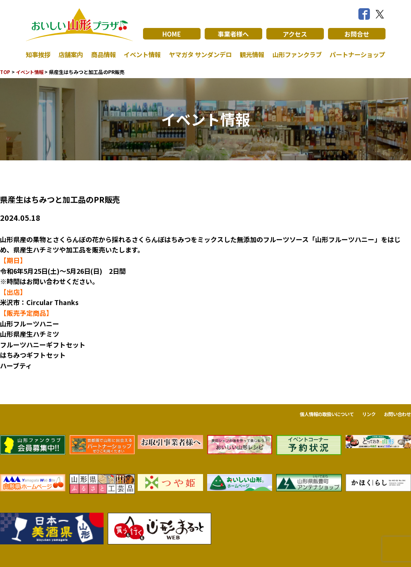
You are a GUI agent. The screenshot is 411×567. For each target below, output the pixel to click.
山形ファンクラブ (294, 54)
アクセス (295, 34)
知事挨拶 (39, 54)
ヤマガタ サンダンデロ (198, 54)
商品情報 (101, 54)
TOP (5, 71)
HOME (171, 34)
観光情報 (250, 54)
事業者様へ (233, 34)
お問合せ (357, 34)
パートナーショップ (355, 54)
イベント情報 (139, 54)
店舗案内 (70, 54)
